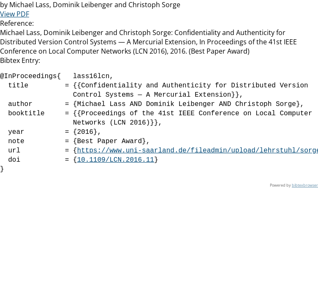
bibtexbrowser (305, 185)
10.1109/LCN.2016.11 (115, 160)
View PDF (14, 14)
